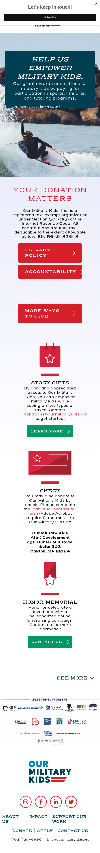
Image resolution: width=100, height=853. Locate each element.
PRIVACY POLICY (50, 252)
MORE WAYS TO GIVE (50, 313)
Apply (45, 830)
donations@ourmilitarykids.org (56, 414)
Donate (22, 830)
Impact (38, 816)
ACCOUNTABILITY (53, 272)
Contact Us (72, 830)
